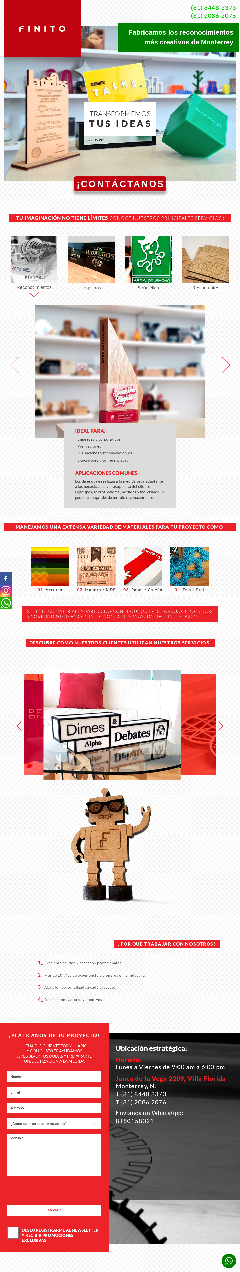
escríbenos (199, 611)
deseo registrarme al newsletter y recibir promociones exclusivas (53, 1235)
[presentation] (45, 1191)
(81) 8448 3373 (213, 7)
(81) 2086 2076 (213, 15)
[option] (112, 724)
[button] (14, 365)
